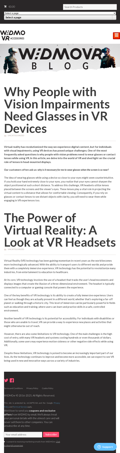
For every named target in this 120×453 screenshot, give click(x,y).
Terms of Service (20, 407)
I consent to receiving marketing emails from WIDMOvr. (32, 443)
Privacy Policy (32, 388)
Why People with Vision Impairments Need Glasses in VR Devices (57, 109)
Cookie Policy (47, 388)
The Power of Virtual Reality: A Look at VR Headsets (60, 229)
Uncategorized (16, 135)
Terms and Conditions (13, 388)
